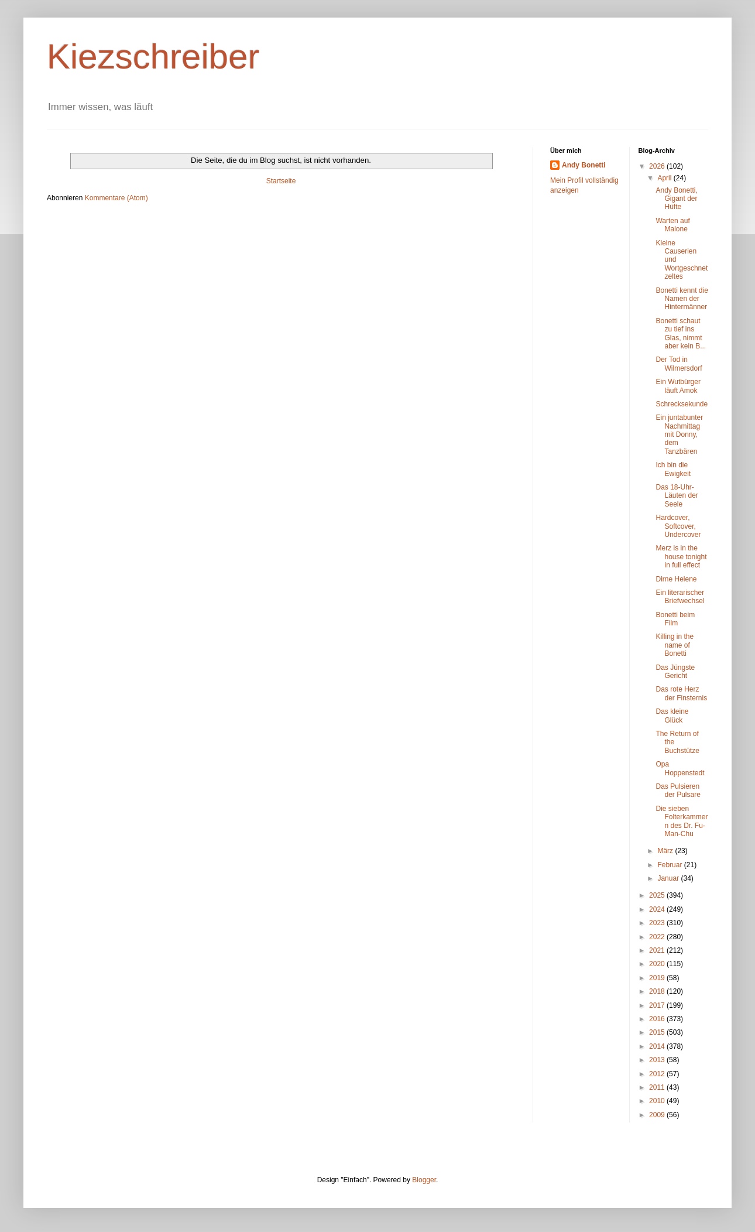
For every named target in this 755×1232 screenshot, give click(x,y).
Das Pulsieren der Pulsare (678, 790)
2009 (658, 1115)
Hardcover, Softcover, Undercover (678, 526)
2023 (658, 923)
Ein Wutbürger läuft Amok (678, 386)
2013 (658, 1060)
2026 (658, 166)
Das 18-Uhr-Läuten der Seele (677, 495)
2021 (658, 950)
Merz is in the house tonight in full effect (681, 556)
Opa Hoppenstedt (680, 768)
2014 (658, 1046)
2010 (658, 1101)
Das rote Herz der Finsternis (681, 693)
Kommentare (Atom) (116, 198)
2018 (658, 991)
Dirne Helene (676, 579)
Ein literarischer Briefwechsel (680, 596)
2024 (658, 909)
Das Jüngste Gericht (675, 671)
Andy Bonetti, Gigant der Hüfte (676, 198)
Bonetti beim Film (675, 619)
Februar (670, 865)
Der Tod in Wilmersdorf (679, 363)
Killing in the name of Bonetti (675, 645)
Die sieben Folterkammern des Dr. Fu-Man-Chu (682, 821)
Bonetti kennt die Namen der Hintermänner (682, 299)
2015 (658, 1032)
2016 (658, 1019)
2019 (658, 978)
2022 (658, 937)
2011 (658, 1087)
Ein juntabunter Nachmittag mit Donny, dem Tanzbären (679, 434)
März (666, 851)
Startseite (281, 181)
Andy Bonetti (584, 165)
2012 (658, 1074)
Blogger (424, 1180)
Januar (669, 878)
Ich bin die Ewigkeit (673, 469)
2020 (658, 964)
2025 (658, 895)
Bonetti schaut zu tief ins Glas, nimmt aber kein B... (681, 333)
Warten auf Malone (672, 225)
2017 (658, 1005)
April (665, 178)
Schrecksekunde (682, 404)
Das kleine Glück (672, 715)
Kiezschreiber (153, 56)
